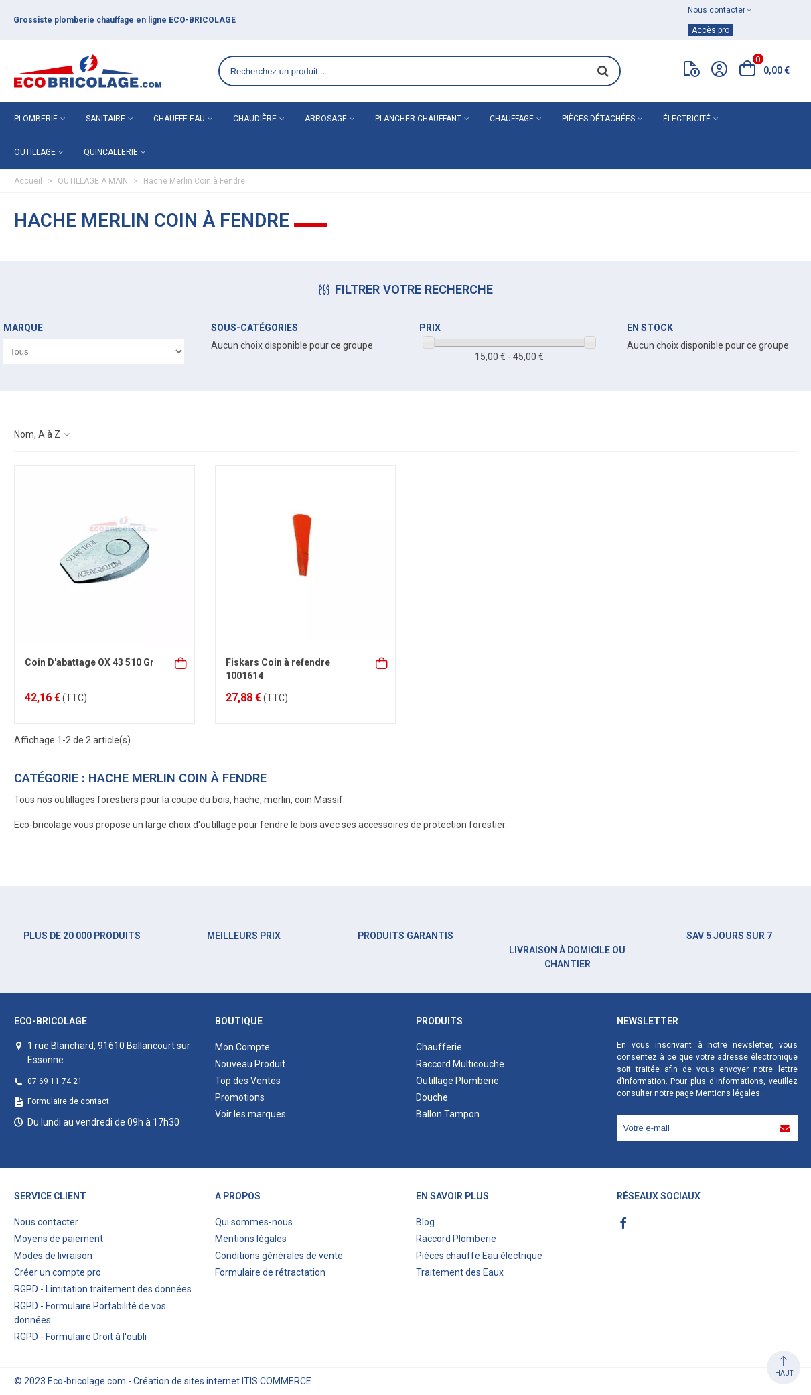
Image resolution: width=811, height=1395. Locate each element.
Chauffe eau (179, 118)
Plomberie (36, 118)
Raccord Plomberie (456, 1238)
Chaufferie (439, 1047)
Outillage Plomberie (457, 1080)
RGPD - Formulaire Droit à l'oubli (80, 1336)
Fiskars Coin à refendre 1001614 (278, 669)
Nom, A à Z (43, 434)
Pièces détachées (598, 118)
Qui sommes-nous (254, 1222)
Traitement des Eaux (460, 1272)
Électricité (687, 118)
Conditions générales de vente (279, 1255)
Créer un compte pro (57, 1272)
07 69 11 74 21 (54, 1081)
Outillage (35, 152)
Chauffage (512, 118)
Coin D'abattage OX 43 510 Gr (89, 662)
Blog (425, 1222)
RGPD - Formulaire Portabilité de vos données (90, 1312)
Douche (432, 1097)
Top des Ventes (248, 1080)
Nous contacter (46, 1222)
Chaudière (255, 118)
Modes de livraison (53, 1255)
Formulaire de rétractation (270, 1272)
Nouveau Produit (250, 1063)
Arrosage (326, 118)
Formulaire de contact (68, 1101)
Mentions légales (728, 1093)
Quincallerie (111, 152)
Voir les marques (250, 1114)
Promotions (240, 1097)
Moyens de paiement (58, 1238)
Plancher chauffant (418, 118)
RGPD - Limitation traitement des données (103, 1289)
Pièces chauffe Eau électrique (479, 1255)
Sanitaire (105, 118)
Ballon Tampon (448, 1114)
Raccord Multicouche (460, 1063)
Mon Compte (242, 1047)
